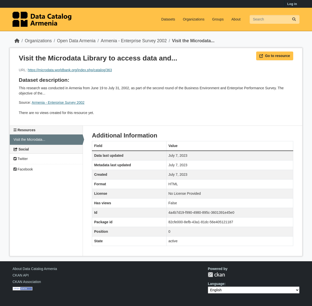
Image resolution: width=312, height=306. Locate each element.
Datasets (168, 19)
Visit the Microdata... (193, 40)
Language (216, 284)
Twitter (21, 159)
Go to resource (274, 56)
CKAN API (21, 275)
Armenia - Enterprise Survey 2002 (134, 40)
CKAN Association (27, 282)
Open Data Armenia (76, 40)
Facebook (23, 169)
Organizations (193, 19)
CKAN (216, 274)
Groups (218, 19)
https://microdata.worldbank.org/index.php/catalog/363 (70, 70)
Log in (292, 4)
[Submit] (294, 19)
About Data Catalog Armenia (35, 269)
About (236, 19)
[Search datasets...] (274, 19)
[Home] (17, 40)
